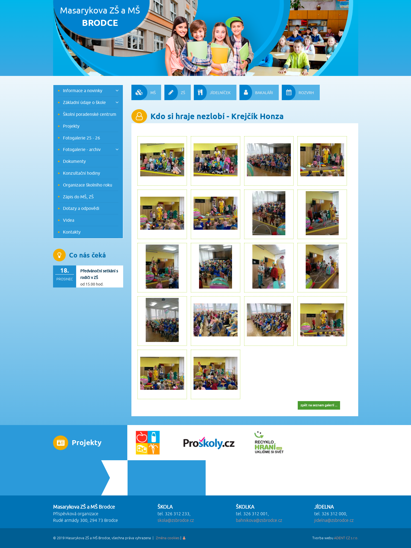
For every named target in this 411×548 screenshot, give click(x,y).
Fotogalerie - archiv (82, 149)
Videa (68, 220)
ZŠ (174, 92)
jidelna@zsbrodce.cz (334, 520)
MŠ (143, 92)
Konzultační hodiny (81, 173)
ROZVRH (298, 92)
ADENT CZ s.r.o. (346, 538)
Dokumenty (74, 161)
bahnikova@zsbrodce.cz (259, 520)
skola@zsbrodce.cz (176, 520)
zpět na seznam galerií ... (318, 405)
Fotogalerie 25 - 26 (81, 137)
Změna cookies (168, 538)
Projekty (71, 126)
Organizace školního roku (87, 184)
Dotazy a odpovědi (81, 208)
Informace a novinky (82, 90)
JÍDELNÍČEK (212, 92)
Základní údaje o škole (84, 102)
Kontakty (72, 231)
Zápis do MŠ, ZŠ (78, 196)
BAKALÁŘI (256, 92)
